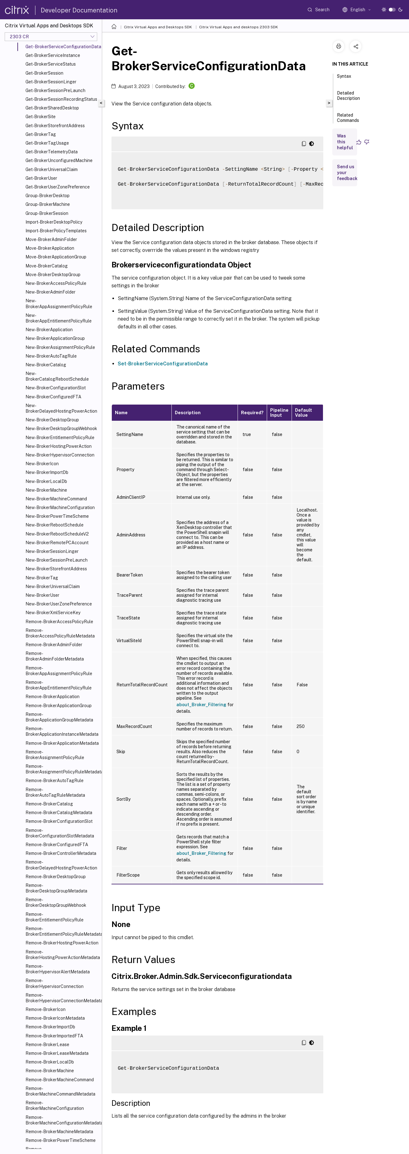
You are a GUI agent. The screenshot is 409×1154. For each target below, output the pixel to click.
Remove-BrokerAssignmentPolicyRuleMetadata (62, 769)
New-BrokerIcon (42, 463)
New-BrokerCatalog (45, 364)
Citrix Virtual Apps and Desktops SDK (158, 27)
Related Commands (348, 120)
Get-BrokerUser (41, 178)
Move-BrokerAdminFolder (51, 239)
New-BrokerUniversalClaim (52, 586)
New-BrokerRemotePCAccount (57, 542)
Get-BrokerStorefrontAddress (55, 125)
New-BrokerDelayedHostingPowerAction (61, 408)
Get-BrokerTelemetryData (51, 151)
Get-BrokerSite (40, 116)
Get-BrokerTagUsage (47, 143)
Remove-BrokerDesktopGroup (55, 876)
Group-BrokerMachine (47, 204)
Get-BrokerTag (40, 134)
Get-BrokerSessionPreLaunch (55, 90)
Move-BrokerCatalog (46, 265)
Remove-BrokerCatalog (49, 803)
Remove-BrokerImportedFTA (54, 1035)
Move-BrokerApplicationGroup (55, 256)
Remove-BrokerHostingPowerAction (61, 942)
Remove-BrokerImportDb (50, 1026)
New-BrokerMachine (46, 490)
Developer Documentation (79, 10)
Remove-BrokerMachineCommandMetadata (60, 1091)
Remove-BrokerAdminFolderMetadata (54, 656)
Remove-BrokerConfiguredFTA (56, 844)
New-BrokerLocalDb (46, 481)
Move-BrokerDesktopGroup (52, 274)
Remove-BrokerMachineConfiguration (54, 1105)
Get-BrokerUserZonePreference (57, 186)
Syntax (344, 79)
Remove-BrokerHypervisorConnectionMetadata (62, 998)
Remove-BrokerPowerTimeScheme (60, 1140)
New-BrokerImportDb (46, 472)
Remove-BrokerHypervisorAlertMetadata (57, 969)
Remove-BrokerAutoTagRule (54, 780)
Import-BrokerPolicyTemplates (56, 230)
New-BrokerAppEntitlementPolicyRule (58, 318)
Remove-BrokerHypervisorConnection (54, 983)
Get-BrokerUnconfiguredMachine (59, 160)
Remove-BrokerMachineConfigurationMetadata (62, 1120)
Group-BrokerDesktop (47, 195)
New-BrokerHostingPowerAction (58, 446)
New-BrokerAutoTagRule (51, 356)
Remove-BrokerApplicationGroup (58, 705)
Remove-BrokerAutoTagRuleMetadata (55, 792)
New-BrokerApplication (49, 329)
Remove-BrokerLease (47, 1044)
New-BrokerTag (41, 577)
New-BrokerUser (42, 595)
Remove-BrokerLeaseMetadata (57, 1053)
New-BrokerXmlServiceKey (52, 612)
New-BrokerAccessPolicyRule (55, 283)
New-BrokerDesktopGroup (52, 419)
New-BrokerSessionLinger (52, 551)
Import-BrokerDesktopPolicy (53, 222)
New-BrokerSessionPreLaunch (56, 560)
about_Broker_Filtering (201, 704)
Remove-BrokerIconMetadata (55, 1018)
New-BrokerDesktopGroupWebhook (61, 428)
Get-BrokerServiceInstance (52, 55)
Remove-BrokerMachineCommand (59, 1079)
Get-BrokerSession (44, 73)
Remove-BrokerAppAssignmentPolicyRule (58, 670)
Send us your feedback (347, 172)
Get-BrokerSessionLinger (50, 81)
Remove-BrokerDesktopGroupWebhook (55, 902)
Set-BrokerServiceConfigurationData (163, 364)
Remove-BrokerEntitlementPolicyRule (54, 917)
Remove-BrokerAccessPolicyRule (59, 621)
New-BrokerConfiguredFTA (53, 396)
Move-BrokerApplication (49, 248)
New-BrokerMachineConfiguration (60, 507)
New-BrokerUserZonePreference (58, 603)
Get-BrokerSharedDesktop (52, 107)
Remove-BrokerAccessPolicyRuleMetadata (60, 633)
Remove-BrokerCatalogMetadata (58, 812)
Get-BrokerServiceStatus (50, 64)
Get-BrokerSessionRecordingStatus (61, 99)
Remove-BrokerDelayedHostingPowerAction (61, 865)
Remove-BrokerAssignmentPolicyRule (54, 754)
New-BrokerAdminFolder (50, 292)
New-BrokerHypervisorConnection (59, 454)
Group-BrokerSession (46, 213)
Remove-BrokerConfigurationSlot (59, 821)
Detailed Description (348, 98)
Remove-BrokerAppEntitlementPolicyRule (58, 685)
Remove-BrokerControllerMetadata (60, 853)
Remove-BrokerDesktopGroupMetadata (56, 888)
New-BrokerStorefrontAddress (56, 568)
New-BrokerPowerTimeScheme (57, 516)
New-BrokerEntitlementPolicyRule (59, 437)
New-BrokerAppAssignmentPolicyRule (58, 303)
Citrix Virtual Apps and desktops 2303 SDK (238, 27)
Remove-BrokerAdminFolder (53, 644)
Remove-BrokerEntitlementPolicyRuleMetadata (62, 931)
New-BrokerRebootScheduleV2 (57, 533)
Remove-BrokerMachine (49, 1070)
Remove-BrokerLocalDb (49, 1061)
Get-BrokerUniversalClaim (51, 169)
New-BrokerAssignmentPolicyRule (60, 347)
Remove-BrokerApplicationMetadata (62, 743)
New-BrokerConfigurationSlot (55, 387)
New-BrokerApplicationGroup (55, 338)
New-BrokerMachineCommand (56, 498)
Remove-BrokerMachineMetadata (59, 1131)
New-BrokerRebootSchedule (54, 524)
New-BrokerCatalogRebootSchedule (57, 376)
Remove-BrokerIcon (45, 1009)
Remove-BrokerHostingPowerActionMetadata (62, 954)
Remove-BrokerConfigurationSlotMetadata (59, 833)
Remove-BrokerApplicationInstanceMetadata (61, 731)
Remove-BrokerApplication (52, 696)
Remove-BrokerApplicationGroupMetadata (59, 717)
